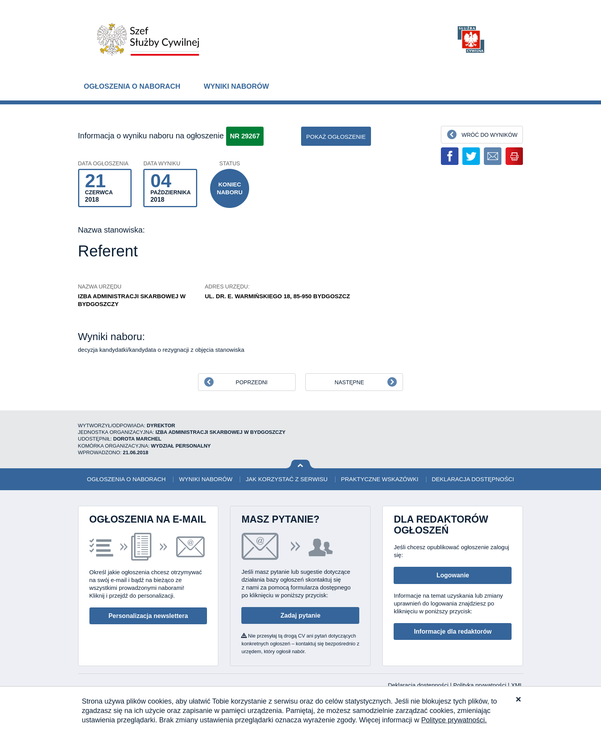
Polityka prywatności (480, 685)
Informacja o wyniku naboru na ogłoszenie (151, 135)
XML (517, 685)
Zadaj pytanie (300, 615)
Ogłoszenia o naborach (132, 86)
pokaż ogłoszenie (336, 136)
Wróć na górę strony (300, 464)
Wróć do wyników (489, 135)
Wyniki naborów (236, 86)
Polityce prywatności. (454, 720)
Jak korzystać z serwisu (286, 479)
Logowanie (453, 575)
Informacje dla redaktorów (453, 631)
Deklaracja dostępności (473, 479)
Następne (349, 382)
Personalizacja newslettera (148, 616)
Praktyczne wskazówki (379, 479)
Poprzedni (252, 382)
